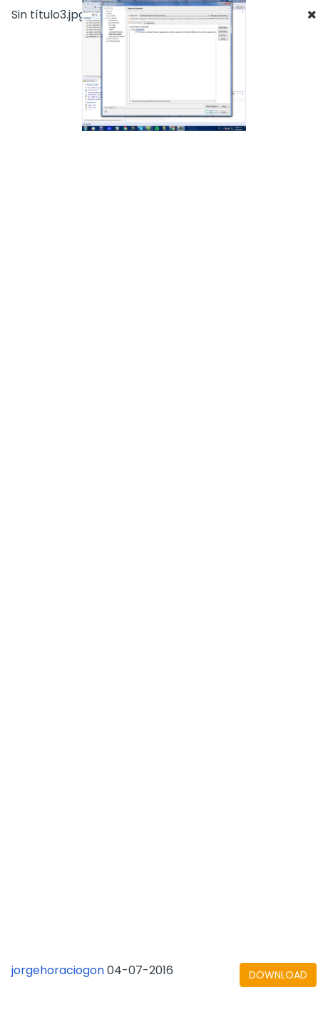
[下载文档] (278, 975)
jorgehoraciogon (57, 970)
